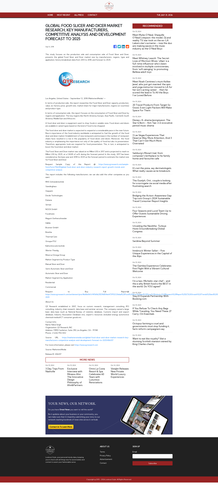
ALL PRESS (79, 15)
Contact (103, 462)
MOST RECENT (63, 15)
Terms (102, 451)
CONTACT (92, 15)
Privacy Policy (105, 455)
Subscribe (152, 463)
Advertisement (106, 459)
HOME (50, 15)
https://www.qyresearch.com (87, 344)
